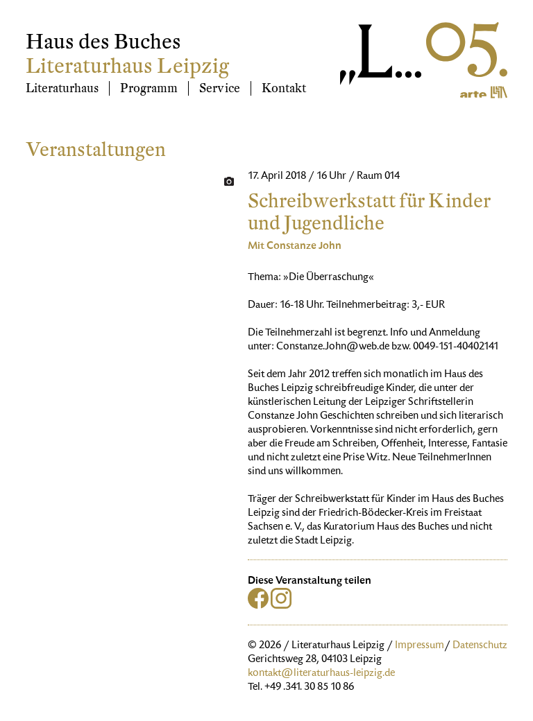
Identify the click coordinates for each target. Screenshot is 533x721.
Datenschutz (479, 646)
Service (219, 88)
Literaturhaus (62, 88)
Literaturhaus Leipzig (127, 66)
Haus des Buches (103, 42)
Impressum (419, 646)
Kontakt (284, 88)
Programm (149, 88)
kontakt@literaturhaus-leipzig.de (321, 673)
